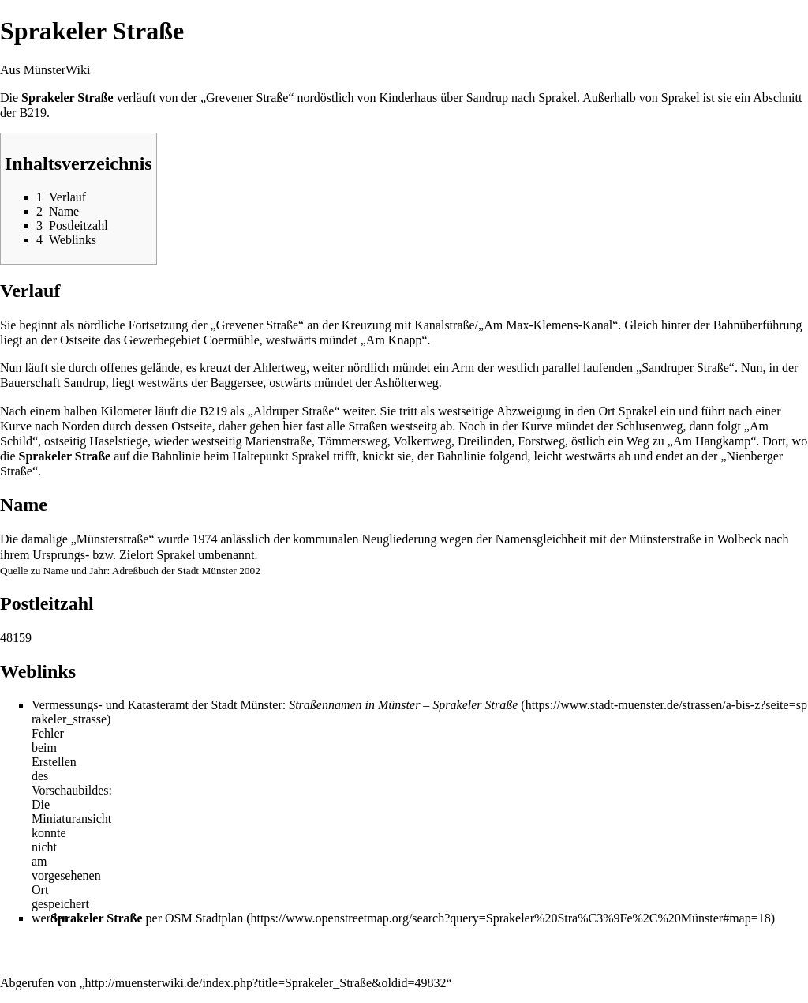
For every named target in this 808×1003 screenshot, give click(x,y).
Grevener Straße (247, 97)
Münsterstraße (665, 539)
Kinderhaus (408, 97)
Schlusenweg (649, 426)
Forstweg (541, 441)
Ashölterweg (406, 382)
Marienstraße (278, 441)
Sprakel (557, 97)
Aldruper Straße (294, 411)
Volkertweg (422, 441)
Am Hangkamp (711, 441)
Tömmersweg (352, 441)
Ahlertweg (279, 367)
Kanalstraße (444, 325)
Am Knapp (394, 340)
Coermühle (232, 340)
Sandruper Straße (685, 367)
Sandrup (487, 97)
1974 (204, 539)
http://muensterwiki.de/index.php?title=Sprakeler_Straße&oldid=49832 (266, 983)
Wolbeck (739, 539)
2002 (249, 571)
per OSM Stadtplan (146, 918)
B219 (33, 112)
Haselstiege (118, 441)
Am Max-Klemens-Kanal (548, 325)
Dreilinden (484, 441)
